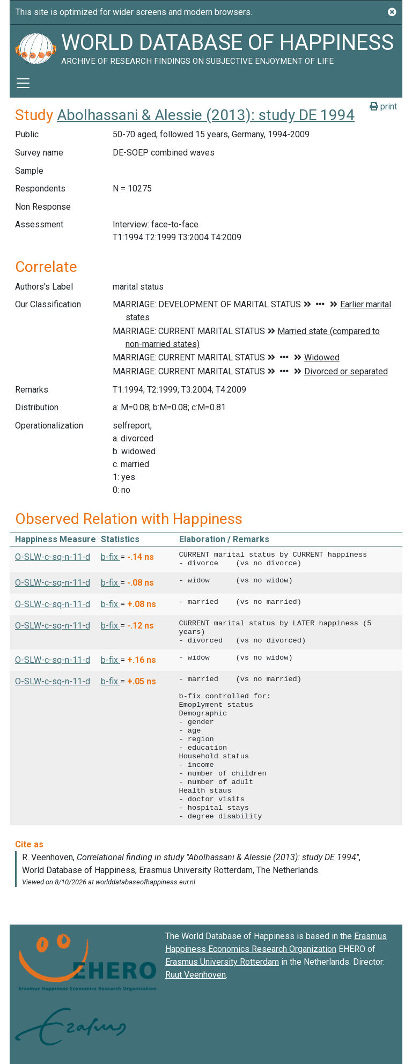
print (383, 106)
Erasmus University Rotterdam (222, 962)
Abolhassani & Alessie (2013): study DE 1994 (206, 115)
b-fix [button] (110, 557)
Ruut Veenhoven (195, 975)
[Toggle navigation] (23, 83)
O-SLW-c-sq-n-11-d (52, 557)
